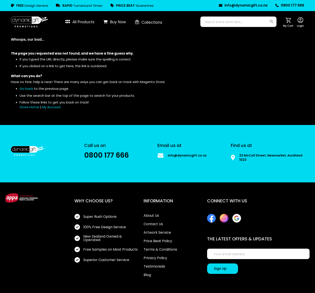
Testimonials (154, 266)
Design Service (29, 5)
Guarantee (132, 5)
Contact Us (153, 224)
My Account (51, 107)
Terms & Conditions (160, 249)
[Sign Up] (222, 268)
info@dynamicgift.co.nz (243, 5)
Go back (26, 88)
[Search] (272, 21)
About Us (151, 215)
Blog (147, 275)
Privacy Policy (155, 258)
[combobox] (238, 22)
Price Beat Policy (158, 241)
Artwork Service (157, 232)
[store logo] (29, 22)
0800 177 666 (289, 5)
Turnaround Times (79, 5)
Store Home (29, 107)
